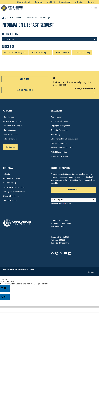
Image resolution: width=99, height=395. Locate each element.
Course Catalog (9, 183)
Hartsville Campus (10, 134)
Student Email (23, 2)
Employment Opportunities (14, 187)
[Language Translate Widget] (73, 200)
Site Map (90, 272)
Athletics (79, 2)
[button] (91, 8)
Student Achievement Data (62, 147)
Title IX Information (59, 152)
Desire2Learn (65, 2)
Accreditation (56, 117)
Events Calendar (62, 52)
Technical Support (10, 200)
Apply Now (24, 79)
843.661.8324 (63, 237)
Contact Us (10, 147)
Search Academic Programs (15, 52)
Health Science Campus (12, 125)
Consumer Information (12, 178)
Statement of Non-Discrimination (64, 139)
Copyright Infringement (60, 125)
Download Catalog (82, 52)
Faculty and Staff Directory (14, 191)
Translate (67, 203)
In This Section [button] (8, 39)
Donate (91, 2)
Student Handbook (11, 196)
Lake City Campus (10, 139)
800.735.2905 (64, 243)
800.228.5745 (64, 240)
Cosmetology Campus (12, 121)
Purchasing (55, 134)
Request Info (73, 189)
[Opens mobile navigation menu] (96, 8)
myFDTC (51, 2)
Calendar (38, 2)
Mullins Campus (9, 130)
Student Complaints (59, 143)
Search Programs (25, 90)
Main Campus (8, 117)
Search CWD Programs (41, 52)
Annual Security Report (60, 121)
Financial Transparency (60, 130)
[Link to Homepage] (45, 8)
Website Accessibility (59, 156)
